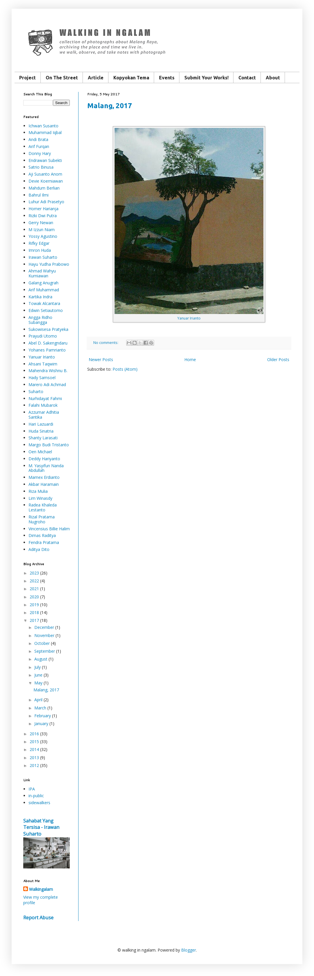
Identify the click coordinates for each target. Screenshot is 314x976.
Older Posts (278, 359)
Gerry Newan (40, 222)
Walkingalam (41, 889)
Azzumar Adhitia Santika (43, 414)
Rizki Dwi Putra (42, 215)
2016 (34, 733)
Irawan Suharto (42, 257)
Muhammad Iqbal (45, 132)
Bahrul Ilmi (38, 195)
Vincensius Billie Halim (49, 528)
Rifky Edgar (38, 243)
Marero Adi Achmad (47, 384)
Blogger (188, 950)
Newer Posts (101, 359)
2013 (34, 757)
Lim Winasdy (40, 498)
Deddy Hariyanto (44, 458)
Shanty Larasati (43, 437)
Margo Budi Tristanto (48, 444)
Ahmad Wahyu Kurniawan (42, 273)
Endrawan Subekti (45, 160)
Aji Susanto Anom (45, 174)
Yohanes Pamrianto (47, 350)
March (40, 708)
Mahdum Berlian (44, 188)
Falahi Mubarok (43, 405)
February (42, 715)
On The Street (62, 77)
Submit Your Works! (206, 77)
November (44, 635)
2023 (34, 573)
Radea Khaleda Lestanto (42, 507)
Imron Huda (39, 250)
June (38, 675)
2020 (34, 596)
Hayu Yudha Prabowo (48, 264)
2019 (34, 604)
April (38, 699)
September (44, 651)
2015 (34, 741)
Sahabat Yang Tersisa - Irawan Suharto (41, 827)
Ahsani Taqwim (42, 364)
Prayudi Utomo (42, 336)
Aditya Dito (38, 549)
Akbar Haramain (43, 484)
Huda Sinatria (40, 431)
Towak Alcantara (44, 303)
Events (166, 77)
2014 (34, 749)
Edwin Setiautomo (45, 310)
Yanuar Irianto (189, 318)
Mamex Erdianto (44, 477)
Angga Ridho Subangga (40, 320)
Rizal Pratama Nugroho (41, 519)
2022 (34, 581)
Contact (247, 77)
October (42, 643)
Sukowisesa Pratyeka (48, 329)
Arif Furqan (38, 146)
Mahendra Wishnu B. (47, 370)
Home (190, 359)
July (37, 667)
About (273, 77)
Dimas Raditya (42, 535)
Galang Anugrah (43, 283)
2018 (34, 612)
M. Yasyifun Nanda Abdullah (46, 468)
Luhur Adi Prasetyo (46, 201)
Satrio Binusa (40, 167)
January (41, 723)
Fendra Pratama (43, 542)
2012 (34, 765)
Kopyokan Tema (131, 77)
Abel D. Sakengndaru (47, 343)
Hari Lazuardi (40, 424)
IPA (31, 789)
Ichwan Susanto (43, 126)
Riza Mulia (38, 491)
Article (96, 77)
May (38, 683)
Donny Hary (39, 153)
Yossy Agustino (42, 236)
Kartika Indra (40, 296)
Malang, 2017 (109, 106)
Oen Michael (40, 451)
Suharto (35, 391)
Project (27, 77)
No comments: (106, 342)
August (40, 659)
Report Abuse (38, 917)
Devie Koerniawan (45, 181)
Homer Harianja (43, 208)
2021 (34, 588)
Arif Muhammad (43, 289)
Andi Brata (38, 139)
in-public (36, 795)
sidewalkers (39, 802)
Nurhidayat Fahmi (45, 398)
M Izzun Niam (41, 229)
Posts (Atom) (125, 369)
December (44, 627)
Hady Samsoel (42, 377)
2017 (34, 620)
